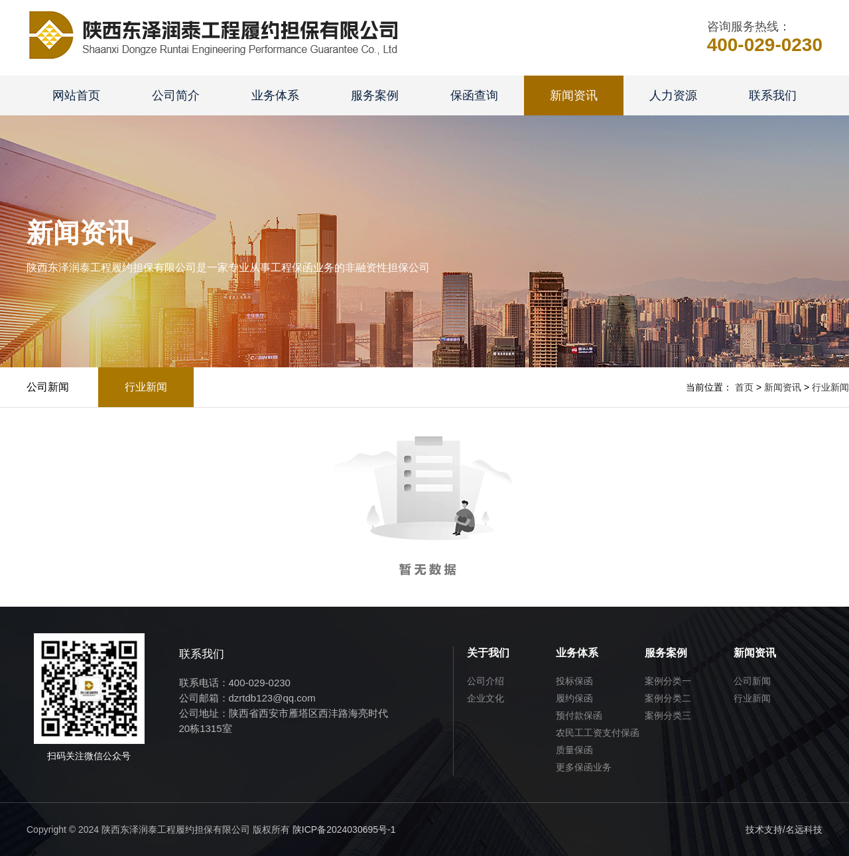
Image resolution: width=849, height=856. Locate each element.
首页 (744, 387)
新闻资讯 (574, 95)
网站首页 (76, 95)
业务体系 (275, 95)
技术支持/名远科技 (784, 829)
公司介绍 (485, 681)
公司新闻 (48, 387)
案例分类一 (668, 681)
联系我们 (773, 95)
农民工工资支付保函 (597, 732)
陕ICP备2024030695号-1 (344, 829)
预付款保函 (579, 715)
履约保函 (574, 698)
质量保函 (574, 750)
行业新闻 (146, 387)
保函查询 (474, 95)
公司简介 (176, 95)
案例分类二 (668, 698)
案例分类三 (668, 715)
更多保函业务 (584, 767)
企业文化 (485, 698)
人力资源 (673, 95)
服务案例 (375, 95)
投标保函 (574, 681)
